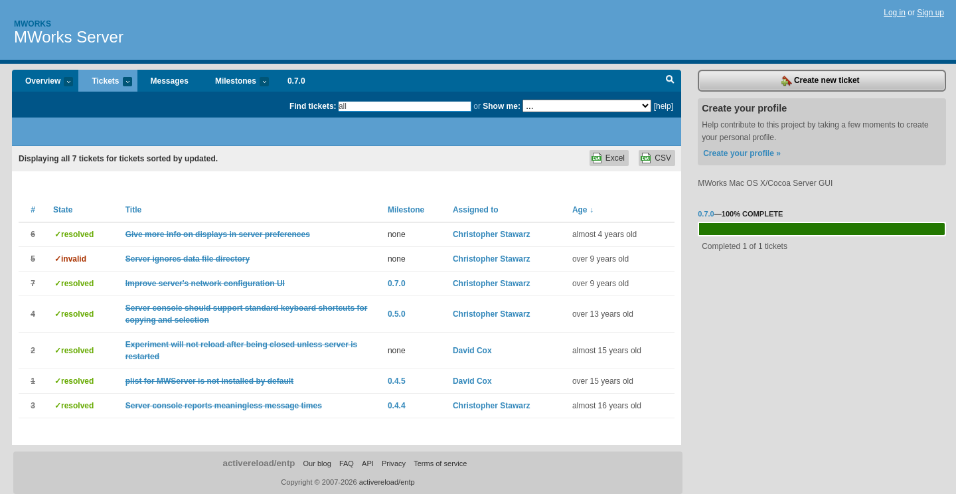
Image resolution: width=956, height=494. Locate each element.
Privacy (394, 463)
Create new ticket (820, 81)
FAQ (346, 463)
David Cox (472, 350)
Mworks (32, 24)
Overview (42, 82)
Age (583, 209)
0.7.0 (296, 81)
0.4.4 (397, 405)
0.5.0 (397, 314)
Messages (170, 81)
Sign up (930, 12)
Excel (615, 158)
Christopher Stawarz (491, 234)
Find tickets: (313, 106)
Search (670, 81)
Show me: (501, 106)
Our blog (317, 463)
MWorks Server (68, 37)
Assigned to (476, 209)
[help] (663, 106)
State (62, 209)
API (368, 463)
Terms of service (440, 463)
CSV (663, 158)
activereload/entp (259, 463)
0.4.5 (397, 381)
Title (133, 209)
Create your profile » (742, 153)
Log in (895, 12)
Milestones (235, 82)
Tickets (104, 82)
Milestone (406, 209)
